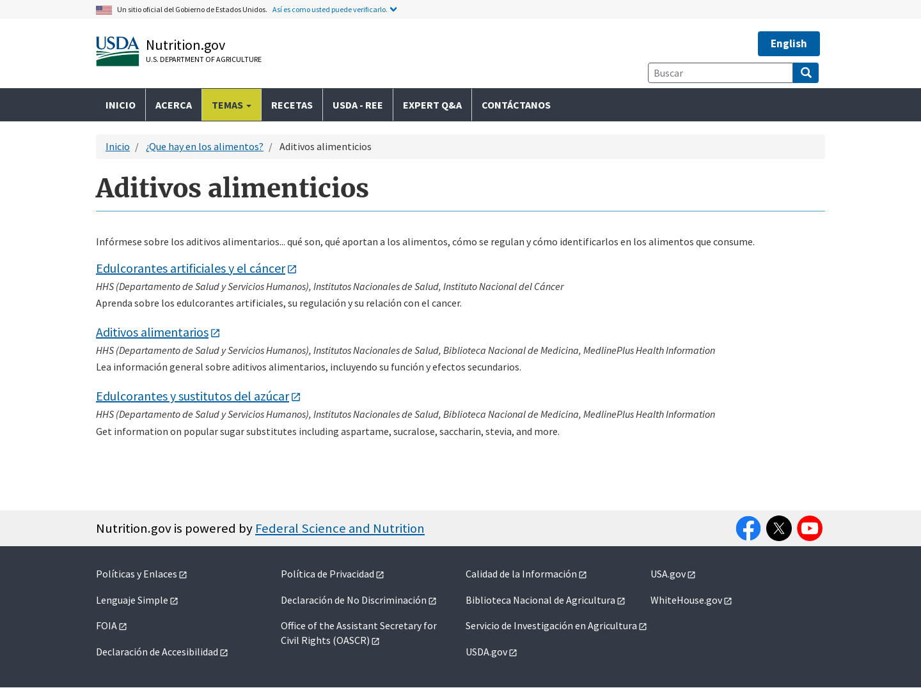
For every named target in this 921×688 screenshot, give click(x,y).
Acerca (173, 104)
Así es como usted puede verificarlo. (330, 9)
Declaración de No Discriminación (354, 599)
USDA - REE (358, 104)
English (789, 43)
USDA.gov (486, 651)
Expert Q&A (432, 104)
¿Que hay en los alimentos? (205, 146)
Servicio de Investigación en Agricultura (551, 625)
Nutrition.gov (185, 45)
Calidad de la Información (521, 573)
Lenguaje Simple (132, 599)
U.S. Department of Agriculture (204, 59)
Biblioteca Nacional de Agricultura (540, 599)
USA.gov (668, 573)
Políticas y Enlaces (136, 573)
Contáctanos (516, 104)
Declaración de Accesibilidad (157, 651)
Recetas (292, 104)
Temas (231, 104)
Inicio (121, 104)
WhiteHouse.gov (686, 599)
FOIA (106, 625)
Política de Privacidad (327, 573)
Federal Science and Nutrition (340, 528)
